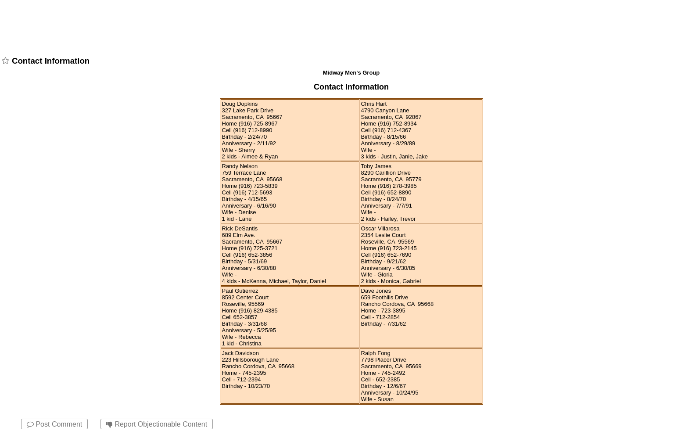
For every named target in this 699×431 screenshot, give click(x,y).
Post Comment (54, 424)
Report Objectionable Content (156, 424)
